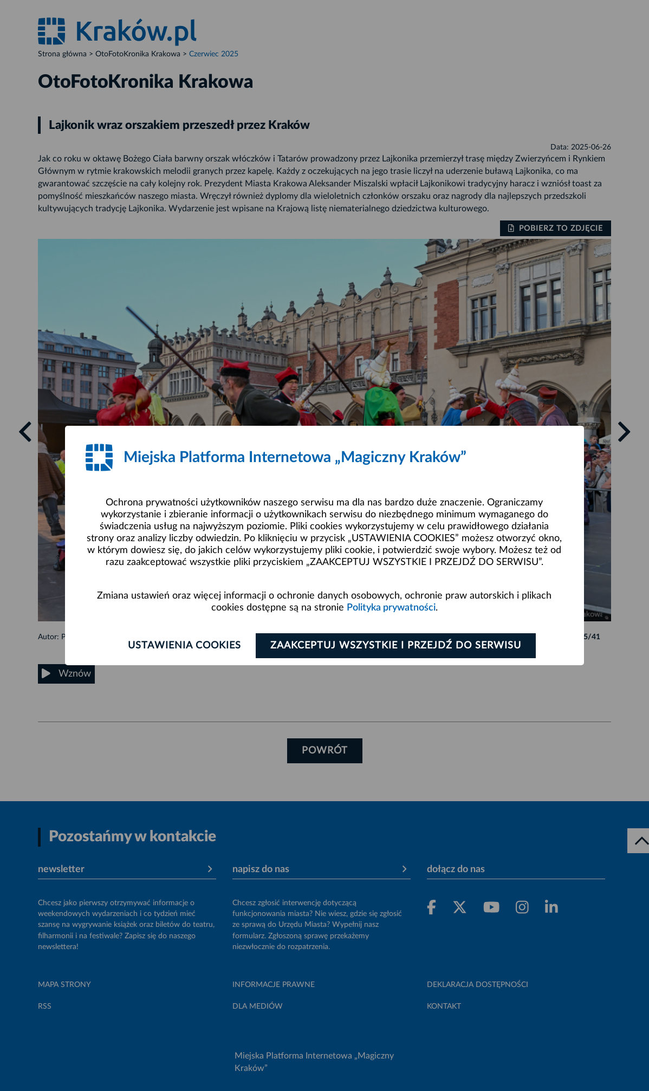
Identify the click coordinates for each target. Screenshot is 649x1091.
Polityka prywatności (391, 608)
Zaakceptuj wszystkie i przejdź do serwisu (395, 646)
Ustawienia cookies (184, 646)
